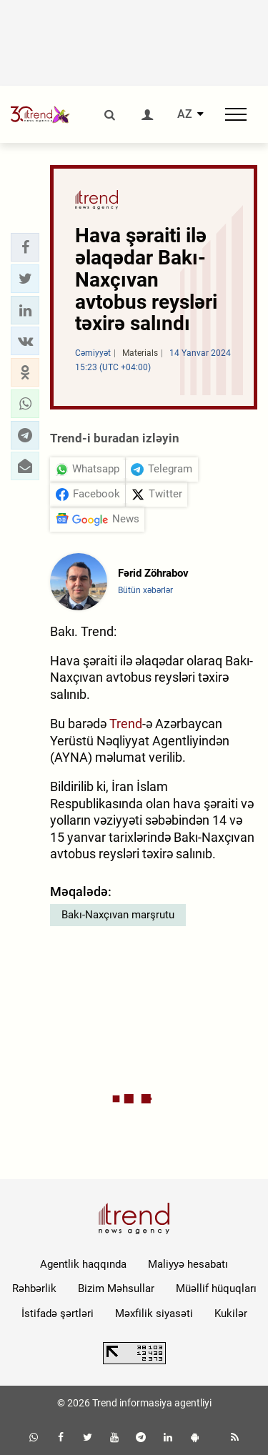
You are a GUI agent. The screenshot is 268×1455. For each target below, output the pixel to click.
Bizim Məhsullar (116, 1288)
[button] (25, 247)
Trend (125, 723)
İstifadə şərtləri (57, 1313)
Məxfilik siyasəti (154, 1313)
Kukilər (230, 1313)
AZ (184, 114)
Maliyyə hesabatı (188, 1264)
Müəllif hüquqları (216, 1288)
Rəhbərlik (34, 1288)
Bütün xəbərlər (145, 590)
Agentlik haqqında (83, 1264)
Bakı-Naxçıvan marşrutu (117, 914)
